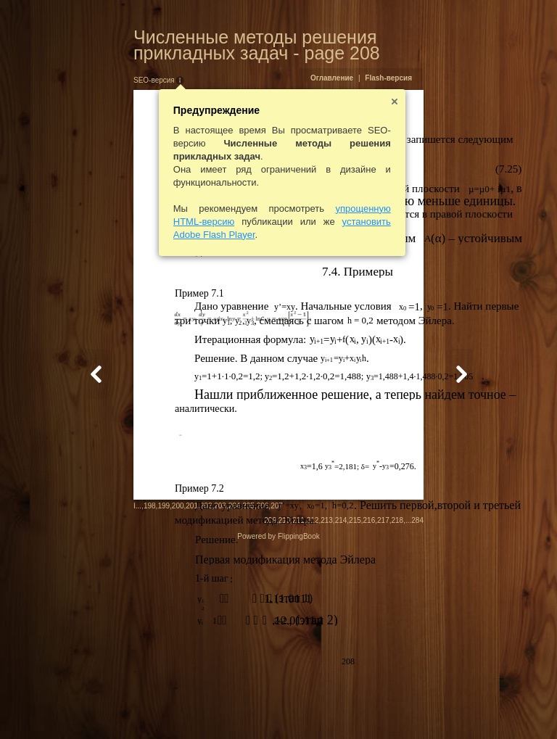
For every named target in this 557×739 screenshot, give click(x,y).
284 (488, 707)
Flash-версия (459, 78)
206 (192, 706)
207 (206, 706)
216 (440, 707)
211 (369, 707)
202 (135, 706)
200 (107, 706)
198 (79, 706)
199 (93, 706)
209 (341, 707)
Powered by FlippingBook (278, 723)
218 (468, 707)
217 (454, 707)
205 (178, 706)
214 (411, 707)
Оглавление (402, 78)
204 (163, 706)
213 (398, 707)
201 (121, 706)
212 (383, 707)
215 (426, 707)
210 (355, 707)
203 (150, 706)
